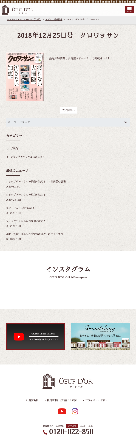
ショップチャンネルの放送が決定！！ (28, 195)
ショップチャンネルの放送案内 (28, 157)
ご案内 (14, 149)
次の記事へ (68, 110)
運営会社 (31, 402)
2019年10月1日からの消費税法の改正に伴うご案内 (36, 235)
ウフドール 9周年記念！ (21, 209)
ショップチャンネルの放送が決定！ (27, 222)
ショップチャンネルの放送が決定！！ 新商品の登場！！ (40, 182)
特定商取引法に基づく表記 (61, 402)
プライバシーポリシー (99, 402)
